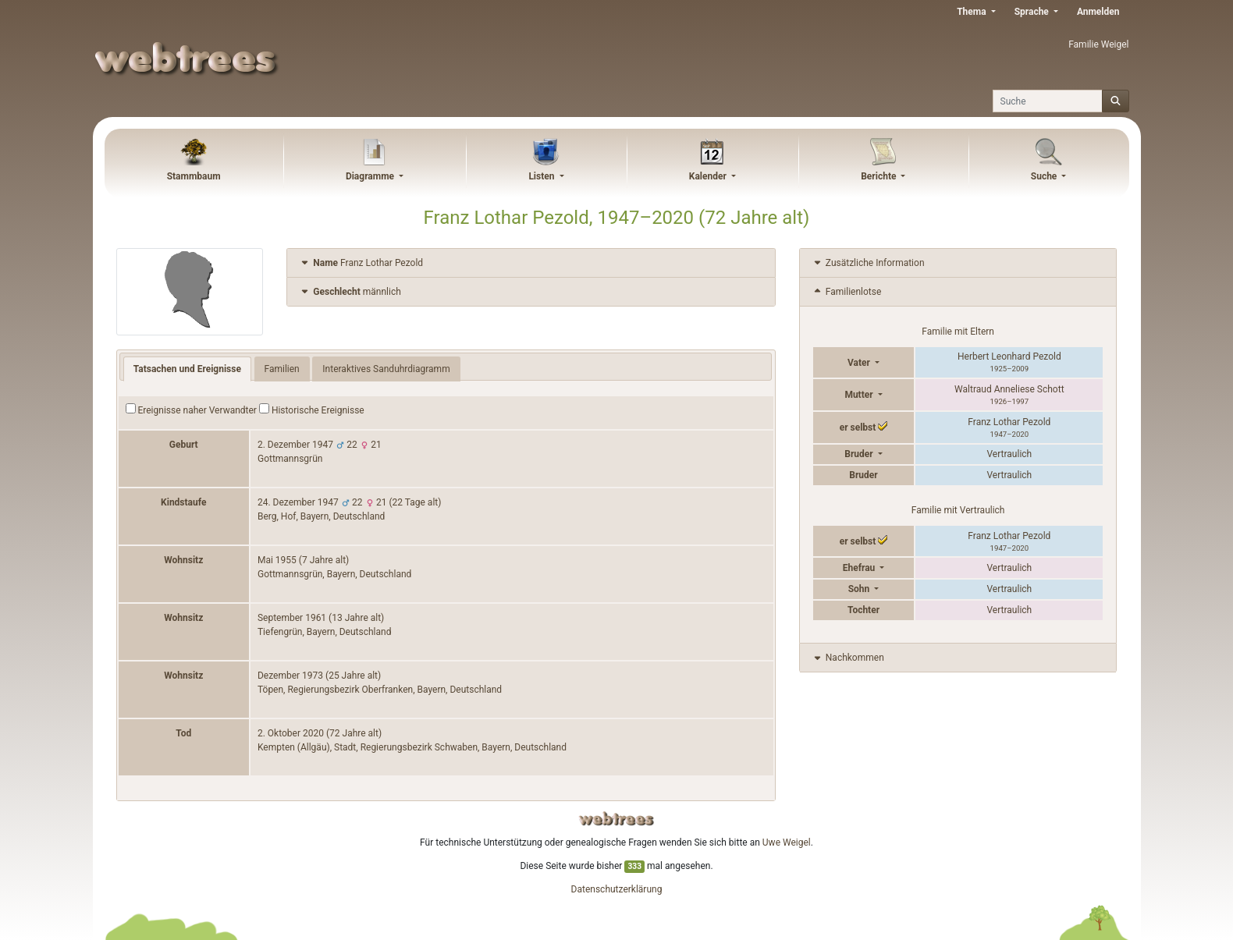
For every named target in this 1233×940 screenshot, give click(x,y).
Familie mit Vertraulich (958, 510)
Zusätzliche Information (868, 262)
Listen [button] (542, 176)
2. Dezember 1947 (295, 444)
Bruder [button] (859, 454)
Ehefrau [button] (860, 567)
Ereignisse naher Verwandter (191, 409)
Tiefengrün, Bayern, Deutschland (324, 631)
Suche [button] (1045, 176)
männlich (350, 291)
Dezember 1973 (290, 675)
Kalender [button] (709, 176)
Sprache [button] (1032, 11)
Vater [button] (859, 362)
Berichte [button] (879, 176)
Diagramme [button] (371, 176)
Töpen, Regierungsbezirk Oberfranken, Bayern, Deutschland (380, 689)
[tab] (531, 263)
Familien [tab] (282, 369)
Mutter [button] (859, 394)
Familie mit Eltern (958, 331)
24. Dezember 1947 (298, 502)
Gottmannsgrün (290, 458)
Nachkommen (848, 657)
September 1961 (292, 617)
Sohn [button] (860, 589)
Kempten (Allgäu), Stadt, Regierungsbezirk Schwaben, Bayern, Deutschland (412, 747)
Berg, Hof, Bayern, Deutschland (321, 516)
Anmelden (1098, 11)
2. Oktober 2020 (291, 733)
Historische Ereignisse (311, 409)
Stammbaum (194, 176)
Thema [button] (972, 11)
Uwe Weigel (786, 842)
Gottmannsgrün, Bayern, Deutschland (334, 574)
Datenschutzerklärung (617, 889)
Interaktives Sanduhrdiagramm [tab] (385, 369)
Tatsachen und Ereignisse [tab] (187, 369)
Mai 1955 (277, 560)
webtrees (616, 819)
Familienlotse (846, 291)
